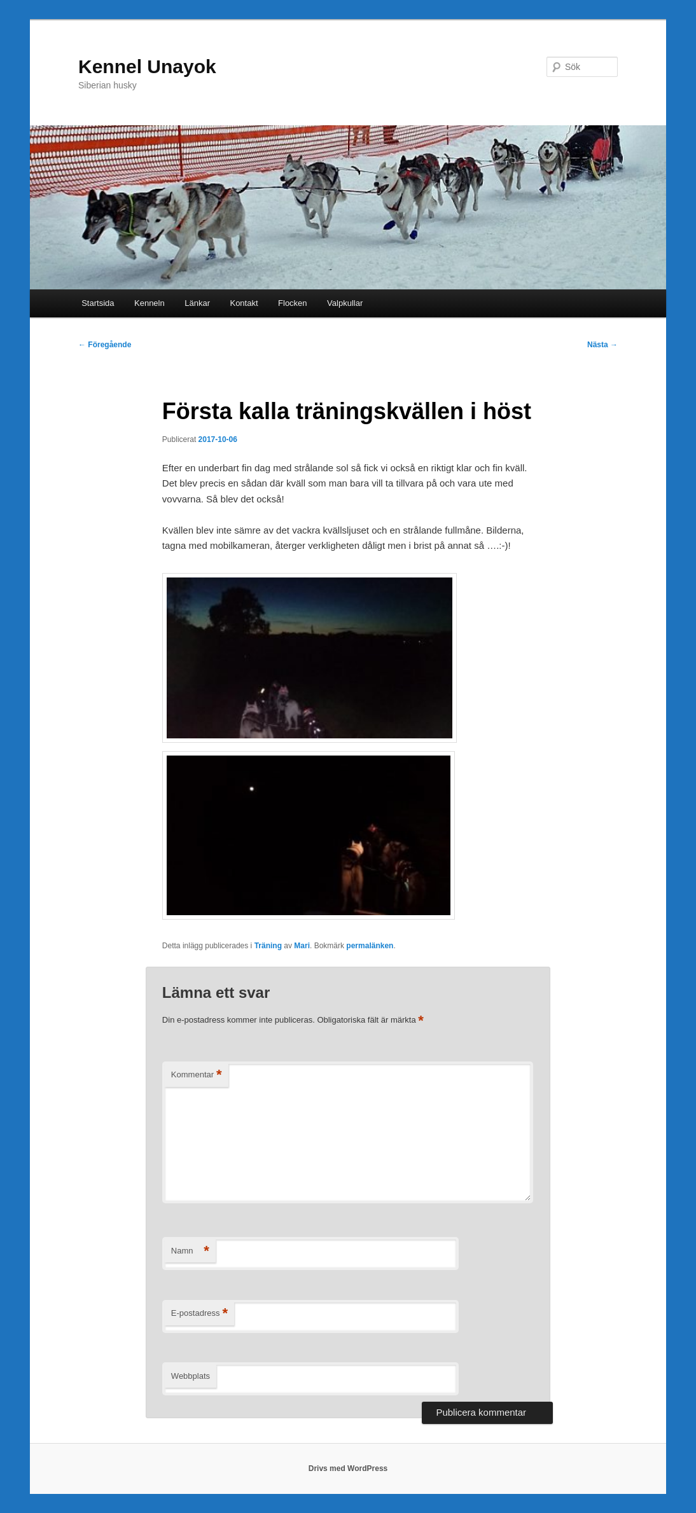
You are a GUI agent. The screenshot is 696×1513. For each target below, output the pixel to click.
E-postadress (199, 1313)
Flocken (292, 303)
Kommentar (196, 1075)
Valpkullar (345, 303)
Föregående (104, 344)
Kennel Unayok (147, 66)
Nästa (602, 344)
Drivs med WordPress (348, 1468)
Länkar (197, 303)
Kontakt (244, 303)
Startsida (97, 303)
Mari (302, 945)
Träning (268, 945)
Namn (190, 1251)
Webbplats (190, 1376)
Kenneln (149, 303)
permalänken (369, 945)
